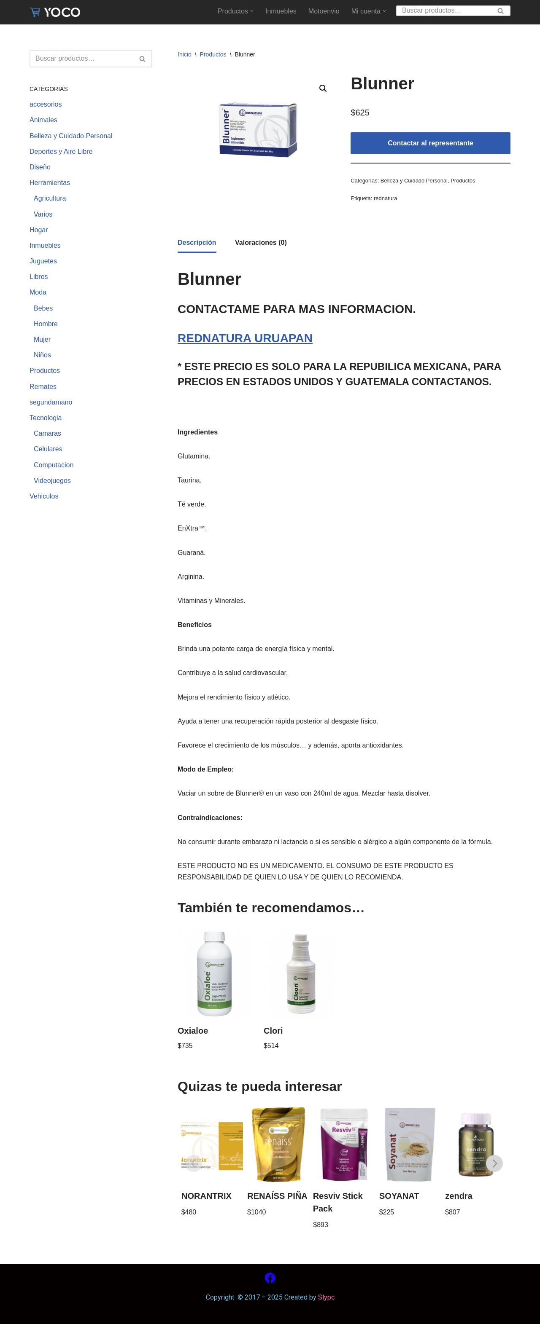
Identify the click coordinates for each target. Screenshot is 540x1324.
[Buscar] (443, 10)
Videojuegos (52, 480)
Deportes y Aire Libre (61, 151)
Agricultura (50, 198)
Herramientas (50, 182)
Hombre (46, 323)
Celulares (48, 449)
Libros (39, 276)
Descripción (197, 242)
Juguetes (43, 261)
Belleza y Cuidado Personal (71, 135)
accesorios (46, 104)
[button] (252, 11)
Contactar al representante (430, 143)
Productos (45, 370)
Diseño (40, 167)
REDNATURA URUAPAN (245, 338)
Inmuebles (281, 11)
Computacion (53, 465)
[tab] (197, 243)
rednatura (385, 198)
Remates (43, 386)
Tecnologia (46, 417)
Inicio (185, 54)
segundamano (51, 402)
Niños (42, 355)
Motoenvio (324, 11)
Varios (43, 214)
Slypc (325, 1297)
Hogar (39, 229)
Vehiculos (44, 496)
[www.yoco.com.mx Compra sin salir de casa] (55, 12)
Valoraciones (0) (261, 242)
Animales (43, 119)
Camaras (47, 433)
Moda (38, 292)
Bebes (43, 308)
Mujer (42, 339)
